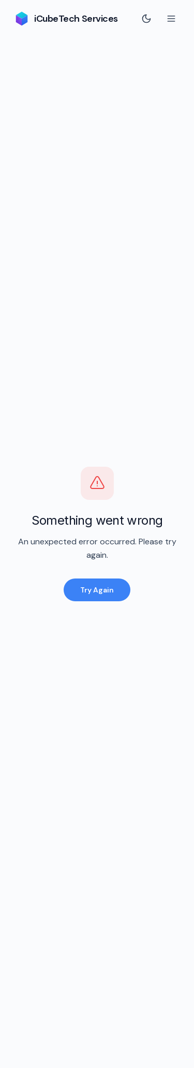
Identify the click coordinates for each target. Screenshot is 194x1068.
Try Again (97, 590)
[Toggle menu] (171, 18)
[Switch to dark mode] (146, 18)
